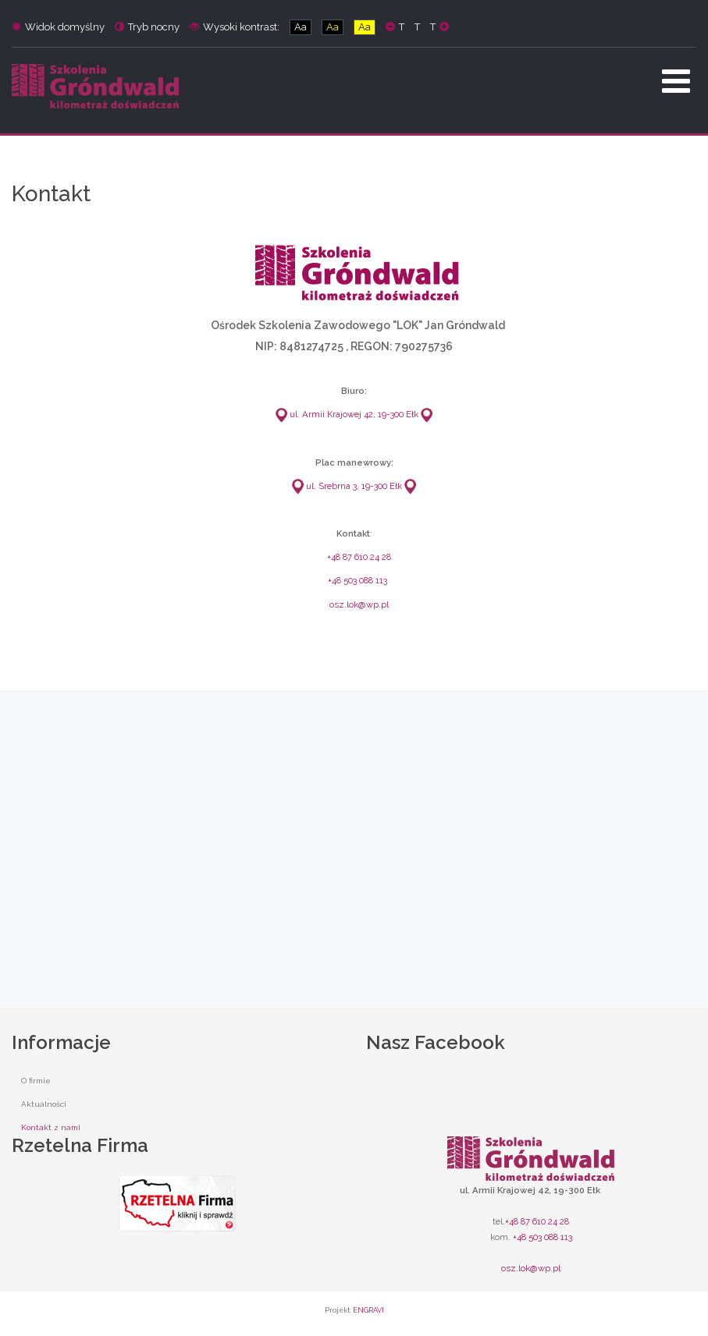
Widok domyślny (58, 27)
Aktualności (43, 1104)
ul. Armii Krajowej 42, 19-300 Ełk (347, 414)
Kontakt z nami (50, 1127)
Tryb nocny (147, 27)
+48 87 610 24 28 (359, 556)
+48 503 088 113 (357, 580)
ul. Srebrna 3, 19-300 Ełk (347, 485)
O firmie (36, 1080)
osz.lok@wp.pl (359, 604)
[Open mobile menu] (676, 81)
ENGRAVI (368, 1310)
